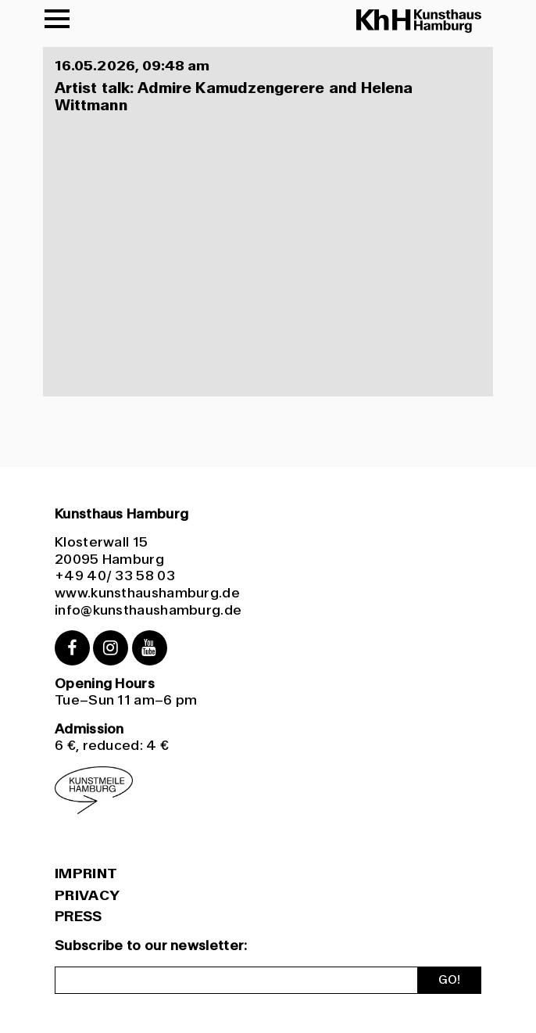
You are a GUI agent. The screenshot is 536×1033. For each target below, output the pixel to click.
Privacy (87, 896)
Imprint (86, 874)
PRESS (78, 916)
